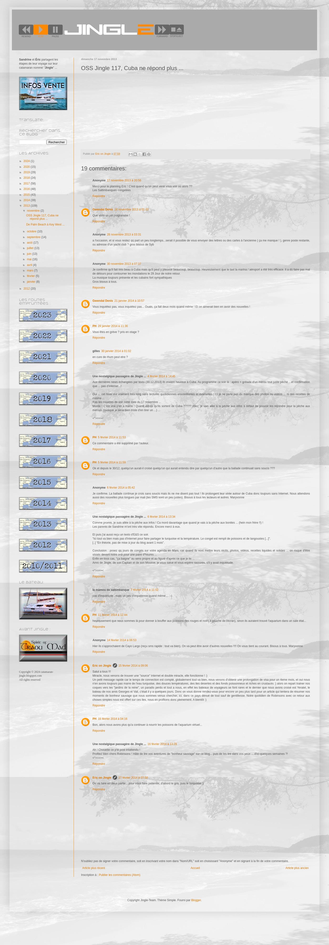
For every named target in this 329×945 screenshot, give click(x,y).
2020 (27, 167)
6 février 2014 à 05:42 (121, 487)
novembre (34, 210)
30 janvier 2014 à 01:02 (116, 351)
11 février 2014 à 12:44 (112, 615)
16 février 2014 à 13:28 (162, 744)
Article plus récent (93, 868)
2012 (27, 288)
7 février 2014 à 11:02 (145, 590)
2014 (27, 200)
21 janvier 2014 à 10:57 (129, 300)
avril (30, 265)
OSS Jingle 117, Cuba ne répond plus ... (42, 217)
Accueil (195, 868)
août (30, 242)
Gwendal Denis (103, 209)
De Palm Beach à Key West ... (45, 224)
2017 (27, 183)
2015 (27, 194)
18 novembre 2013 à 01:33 (131, 209)
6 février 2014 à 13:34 (161, 516)
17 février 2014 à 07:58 (133, 777)
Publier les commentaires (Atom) (119, 875)
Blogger (196, 900)
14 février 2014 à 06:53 (121, 640)
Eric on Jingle (102, 665)
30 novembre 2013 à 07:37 (124, 264)
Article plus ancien (297, 868)
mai (29, 259)
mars (30, 270)
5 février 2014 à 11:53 (112, 437)
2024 (27, 161)
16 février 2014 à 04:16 (112, 718)
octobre (32, 231)
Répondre (99, 196)
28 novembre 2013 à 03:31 (124, 234)
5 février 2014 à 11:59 (112, 462)
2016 (27, 189)
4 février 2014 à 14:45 (161, 376)
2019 (27, 172)
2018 (27, 177)
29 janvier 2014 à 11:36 (113, 326)
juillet (30, 248)
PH (95, 326)
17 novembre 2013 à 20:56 (124, 180)
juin (29, 253)
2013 (27, 205)
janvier (31, 281)
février (31, 276)
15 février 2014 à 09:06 (133, 665)
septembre (34, 237)
